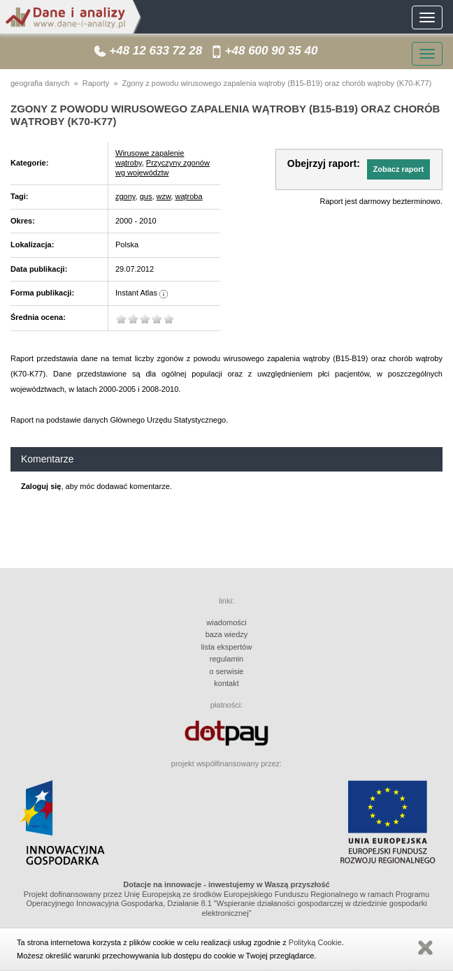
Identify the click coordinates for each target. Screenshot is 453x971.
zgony (125, 196)
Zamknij (425, 948)
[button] (398, 169)
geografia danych (39, 83)
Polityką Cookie (315, 942)
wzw (164, 196)
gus (146, 196)
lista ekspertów (226, 647)
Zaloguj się (41, 486)
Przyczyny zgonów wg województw (162, 168)
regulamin (226, 659)
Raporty (96, 83)
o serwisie (227, 671)
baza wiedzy (227, 634)
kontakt (226, 683)
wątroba (188, 196)
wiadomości (226, 622)
